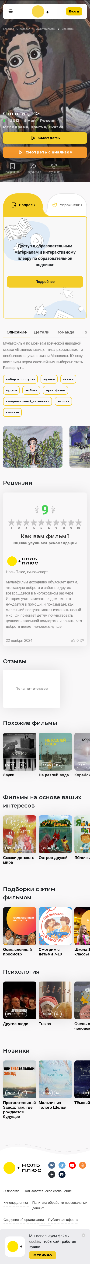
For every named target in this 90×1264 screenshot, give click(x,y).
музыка (49, 379)
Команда (65, 332)
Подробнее (45, 281)
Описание (17, 332)
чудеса (11, 390)
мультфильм (55, 390)
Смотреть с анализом (49, 152)
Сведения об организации (23, 1220)
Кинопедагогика (15, 1202)
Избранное (12, 172)
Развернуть (13, 368)
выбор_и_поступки (20, 379)
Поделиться (33, 172)
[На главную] (40, 11)
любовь (31, 390)
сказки (68, 379)
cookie (34, 1241)
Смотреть (49, 138)
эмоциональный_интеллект (27, 401)
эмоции (63, 401)
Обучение (54, 172)
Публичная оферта (63, 1220)
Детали (41, 332)
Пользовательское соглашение (48, 1191)
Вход (74, 11)
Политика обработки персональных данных (59, 1205)
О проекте (11, 1191)
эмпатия (12, 412)
